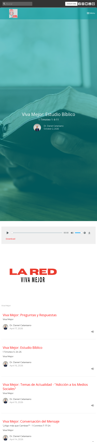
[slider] (36, 232)
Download (10, 238)
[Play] (7, 233)
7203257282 (71, 3)
